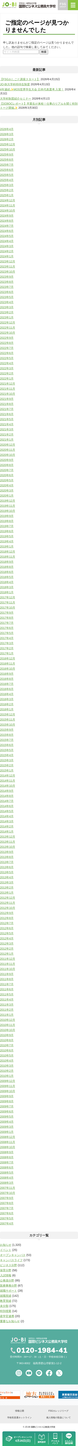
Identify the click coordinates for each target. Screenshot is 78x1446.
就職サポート (8, 1290)
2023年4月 (7, 302)
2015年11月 (7, 719)
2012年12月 (7, 897)
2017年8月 (7, 617)
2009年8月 (7, 1101)
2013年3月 (7, 882)
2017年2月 (7, 648)
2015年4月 (7, 755)
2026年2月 (7, 139)
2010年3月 (7, 1065)
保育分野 (5, 1270)
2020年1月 (7, 495)
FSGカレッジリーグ (58, 1411)
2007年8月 (7, 1203)
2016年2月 (7, 704)
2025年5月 (7, 175)
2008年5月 (7, 1172)
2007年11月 (7, 1187)
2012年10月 (7, 908)
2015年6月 (7, 745)
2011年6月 (7, 989)
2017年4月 (7, 638)
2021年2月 (7, 434)
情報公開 (19, 1411)
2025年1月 (7, 195)
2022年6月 (7, 353)
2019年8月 (7, 521)
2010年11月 (7, 1025)
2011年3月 (7, 1004)
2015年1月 (7, 770)
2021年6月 (7, 414)
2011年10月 (7, 969)
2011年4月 (7, 999)
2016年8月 (7, 678)
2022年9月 (7, 337)
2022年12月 (7, 322)
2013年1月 (7, 892)
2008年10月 (7, 1147)
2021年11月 (7, 388)
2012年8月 (7, 918)
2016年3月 (7, 699)
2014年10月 (7, 785)
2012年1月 (7, 953)
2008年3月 (7, 1182)
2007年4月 (7, 1223)
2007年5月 (7, 1218)
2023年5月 (7, 297)
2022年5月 (7, 358)
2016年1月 (7, 709)
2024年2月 (7, 251)
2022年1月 (7, 378)
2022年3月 (7, 368)
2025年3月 (7, 185)
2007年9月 (7, 1198)
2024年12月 (7, 200)
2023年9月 (7, 276)
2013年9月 (7, 852)
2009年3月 (7, 1126)
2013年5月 (7, 872)
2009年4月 (7, 1121)
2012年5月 (7, 933)
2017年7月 (7, 622)
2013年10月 (7, 846)
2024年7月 (7, 225)
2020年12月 (7, 444)
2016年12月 (7, 658)
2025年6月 (7, 169)
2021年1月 (7, 439)
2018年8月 (7, 566)
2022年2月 (7, 373)
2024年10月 (7, 210)
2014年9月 (7, 790)
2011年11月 (7, 963)
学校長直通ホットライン (19, 1417)
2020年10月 (7, 454)
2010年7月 (7, 1045)
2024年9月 (7, 215)
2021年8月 (7, 404)
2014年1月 (7, 831)
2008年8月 (7, 1157)
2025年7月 (7, 164)
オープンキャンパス (12, 1255)
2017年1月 (7, 653)
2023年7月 (7, 287)
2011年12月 (7, 958)
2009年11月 (7, 1086)
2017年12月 (7, 597)
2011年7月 (7, 984)
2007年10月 (7, 1193)
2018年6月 (7, 572)
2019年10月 (7, 510)
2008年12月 (7, 1137)
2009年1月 (7, 1131)
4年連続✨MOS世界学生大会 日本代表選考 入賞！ (32, 89)
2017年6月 (7, 628)
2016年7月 (7, 684)
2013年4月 (7, 877)
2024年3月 (7, 246)
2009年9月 (7, 1096)
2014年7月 (7, 801)
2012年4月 (7, 938)
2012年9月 (7, 913)
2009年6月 (7, 1111)
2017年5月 (7, 633)
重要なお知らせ (10, 1321)
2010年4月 (7, 1060)
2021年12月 (7, 383)
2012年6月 (7, 928)
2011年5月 (7, 994)
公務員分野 (7, 1280)
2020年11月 (7, 449)
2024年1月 (7, 256)
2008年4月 (7, 1177)
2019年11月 (7, 505)
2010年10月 (7, 1030)
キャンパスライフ (11, 1260)
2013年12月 (7, 836)
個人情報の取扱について (58, 1417)
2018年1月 (7, 592)
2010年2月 (7, 1070)
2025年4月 (7, 180)
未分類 (4, 1306)
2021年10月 (7, 393)
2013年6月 (7, 867)
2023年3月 (7, 307)
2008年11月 (7, 1142)
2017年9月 (7, 612)
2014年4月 (7, 816)
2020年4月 (7, 485)
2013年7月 (7, 862)
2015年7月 (7, 740)
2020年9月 (7, 460)
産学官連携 (7, 1316)
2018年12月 (7, 551)
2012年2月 (7, 948)
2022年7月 (7, 348)
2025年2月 (7, 190)
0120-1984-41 (42, 1350)
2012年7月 (7, 923)
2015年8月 (7, 734)
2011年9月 (7, 974)
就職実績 (5, 1295)
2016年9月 (7, 673)
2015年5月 (7, 750)
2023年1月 (7, 317)
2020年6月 (7, 475)
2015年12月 (7, 714)
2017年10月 (7, 607)
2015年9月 (7, 729)
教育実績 (5, 1300)
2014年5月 (7, 811)
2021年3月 (7, 429)
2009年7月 (7, 1106)
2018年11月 (7, 556)
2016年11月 (7, 663)
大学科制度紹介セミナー (15, 98)
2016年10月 (7, 668)
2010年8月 (7, 1040)
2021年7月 (7, 409)
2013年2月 (7, 887)
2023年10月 (7, 271)
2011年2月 (7, 1009)
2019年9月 (7, 516)
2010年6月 (7, 1050)
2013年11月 (7, 841)
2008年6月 (7, 1167)
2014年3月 (7, 821)
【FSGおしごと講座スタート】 (20, 79)
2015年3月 (7, 760)
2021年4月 (7, 424)
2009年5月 (7, 1116)
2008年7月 (7, 1162)
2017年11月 (7, 602)
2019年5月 (7, 536)
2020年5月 (7, 480)
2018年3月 (7, 587)
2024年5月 (7, 236)
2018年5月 (7, 577)
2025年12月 (7, 144)
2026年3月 (7, 134)
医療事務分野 (8, 1285)
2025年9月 (7, 154)
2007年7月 (7, 1208)
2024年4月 (7, 241)
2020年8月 (7, 465)
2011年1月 (7, 1014)
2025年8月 (7, 159)
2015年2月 (7, 765)
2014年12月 (7, 775)
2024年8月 (7, 220)
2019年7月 (7, 526)
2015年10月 (7, 724)
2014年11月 (7, 780)
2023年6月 (7, 292)
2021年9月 (7, 398)
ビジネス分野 (8, 1265)
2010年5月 (7, 1055)
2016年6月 (7, 689)
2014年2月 (7, 826)
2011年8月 (7, 979)
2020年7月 (7, 470)
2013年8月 (7, 857)
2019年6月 (7, 531)
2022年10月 (7, 332)
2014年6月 (7, 806)
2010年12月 (7, 1019)
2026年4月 (7, 129)
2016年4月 (7, 694)
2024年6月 (7, 231)
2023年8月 (7, 281)
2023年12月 (7, 261)
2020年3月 (7, 490)
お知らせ (5, 1244)
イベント (5, 1250)
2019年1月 (7, 546)
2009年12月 (7, 1081)
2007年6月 (7, 1213)
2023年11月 (7, 266)
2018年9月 (7, 561)
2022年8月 (7, 342)
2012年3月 (7, 943)
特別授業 (5, 1311)
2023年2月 (7, 312)
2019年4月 (7, 541)
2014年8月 (7, 796)
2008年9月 (7, 1152)
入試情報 (5, 1275)
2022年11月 (7, 327)
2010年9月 (7, 1035)
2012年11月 (7, 902)
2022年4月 (7, 363)
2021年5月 (7, 419)
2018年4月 (7, 582)
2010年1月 (7, 1075)
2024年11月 (7, 205)
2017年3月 (7, 643)
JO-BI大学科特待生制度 (15, 84)
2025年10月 (7, 149)
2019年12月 (7, 500)
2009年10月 (7, 1091)
